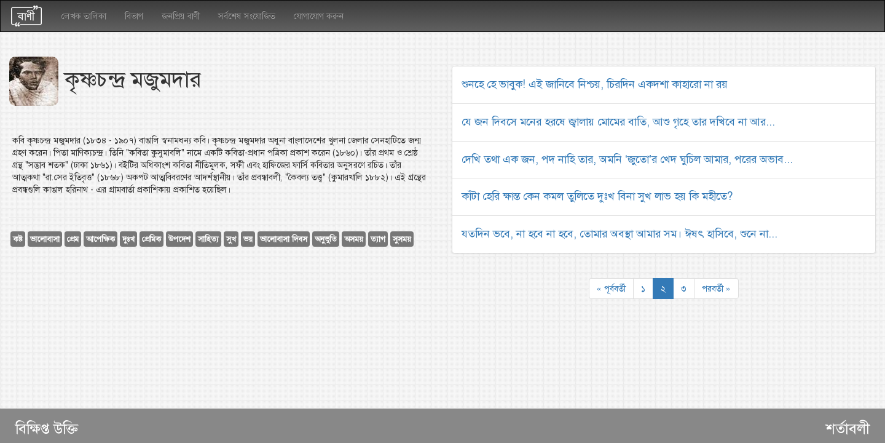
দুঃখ (128, 239)
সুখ (231, 239)
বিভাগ (134, 16)
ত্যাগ (378, 239)
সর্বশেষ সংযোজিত (246, 16)
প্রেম (73, 239)
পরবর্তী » (716, 288)
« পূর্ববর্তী (611, 288)
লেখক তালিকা (83, 16)
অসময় (353, 239)
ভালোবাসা (45, 239)
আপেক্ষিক (100, 239)
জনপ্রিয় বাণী (181, 16)
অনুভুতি (326, 239)
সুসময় (402, 239)
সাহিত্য (208, 239)
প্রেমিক (151, 239)
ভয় (248, 239)
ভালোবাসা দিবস (283, 239)
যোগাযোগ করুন (319, 16)
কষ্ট (18, 239)
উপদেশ (179, 239)
